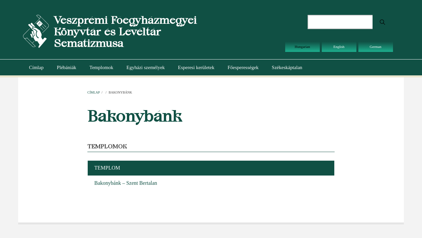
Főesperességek (242, 67)
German (375, 47)
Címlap (36, 67)
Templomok (101, 67)
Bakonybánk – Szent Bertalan (125, 183)
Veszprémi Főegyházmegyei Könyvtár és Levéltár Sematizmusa (125, 32)
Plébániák (66, 67)
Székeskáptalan (287, 67)
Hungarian (302, 47)
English (339, 47)
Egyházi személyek (146, 67)
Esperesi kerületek (196, 67)
